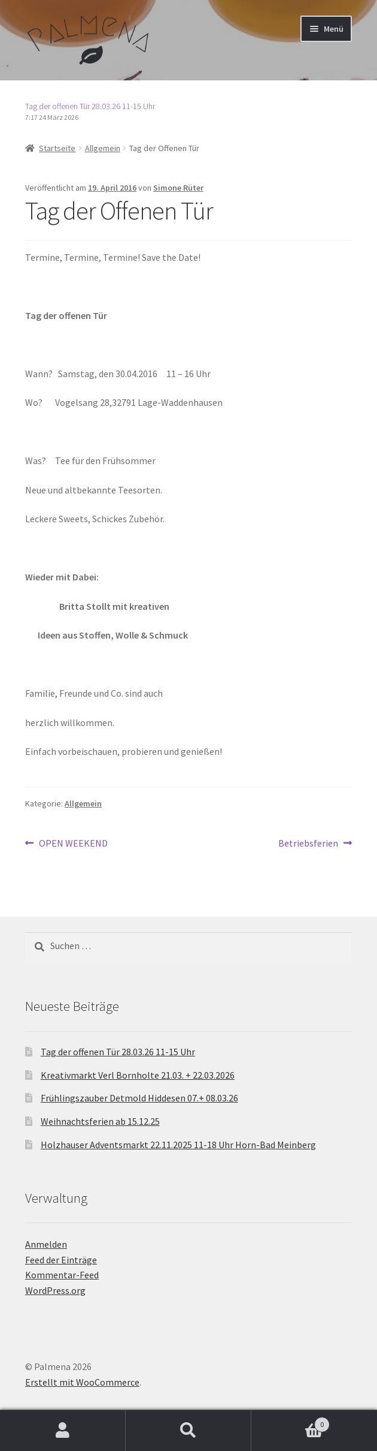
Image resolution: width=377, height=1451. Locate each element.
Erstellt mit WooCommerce (82, 1382)
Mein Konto (63, 1430)
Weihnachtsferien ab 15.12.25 (100, 1121)
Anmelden (46, 1244)
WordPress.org (55, 1290)
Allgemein (102, 148)
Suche (188, 1430)
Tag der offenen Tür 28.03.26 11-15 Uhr (90, 106)
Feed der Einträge (61, 1260)
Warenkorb (290, 1421)
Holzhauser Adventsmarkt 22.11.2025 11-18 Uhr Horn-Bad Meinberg (178, 1145)
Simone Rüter (178, 187)
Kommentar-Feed (62, 1275)
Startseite (57, 148)
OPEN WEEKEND (73, 843)
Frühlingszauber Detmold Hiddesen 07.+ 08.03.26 (139, 1098)
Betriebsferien (308, 843)
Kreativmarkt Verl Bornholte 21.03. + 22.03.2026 (138, 1075)
